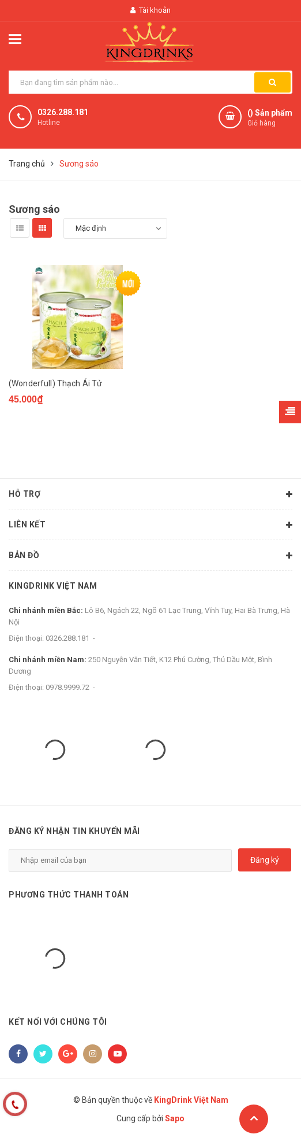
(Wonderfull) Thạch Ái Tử (55, 383)
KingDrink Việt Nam (53, 586)
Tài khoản (150, 10)
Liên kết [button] (150, 525)
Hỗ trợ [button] (150, 495)
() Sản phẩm (269, 118)
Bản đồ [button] (150, 556)
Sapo (175, 1119)
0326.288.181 (62, 112)
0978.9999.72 (67, 688)
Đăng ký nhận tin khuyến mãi (74, 831)
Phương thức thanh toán (69, 894)
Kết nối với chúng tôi (58, 1022)
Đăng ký (264, 860)
